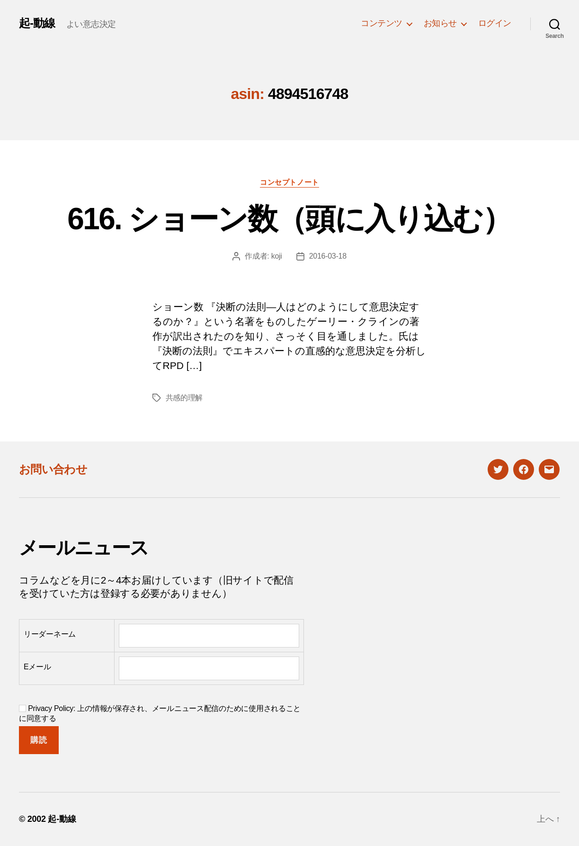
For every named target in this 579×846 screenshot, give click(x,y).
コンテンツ (381, 23)
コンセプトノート (289, 182)
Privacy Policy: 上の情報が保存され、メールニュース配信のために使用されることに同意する (160, 713)
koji (276, 256)
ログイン (494, 23)
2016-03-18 (328, 256)
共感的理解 (184, 398)
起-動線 (37, 23)
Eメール (37, 667)
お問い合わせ (53, 469)
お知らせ (440, 23)
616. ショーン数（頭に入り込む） (289, 219)
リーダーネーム (50, 634)
